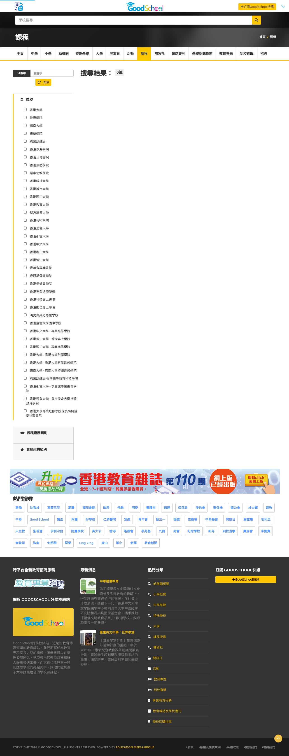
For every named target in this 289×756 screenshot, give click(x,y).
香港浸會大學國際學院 (45, 323)
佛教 (120, 508)
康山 (104, 543)
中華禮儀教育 (109, 581)
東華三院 (53, 508)
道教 (269, 508)
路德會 (128, 531)
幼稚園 (63, 53)
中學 (34, 53)
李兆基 (146, 531)
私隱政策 (232, 747)
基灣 (71, 508)
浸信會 (200, 508)
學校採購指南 (202, 53)
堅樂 (68, 543)
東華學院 (36, 133)
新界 (211, 531)
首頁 (262, 37)
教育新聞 (150, 543)
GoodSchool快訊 (245, 579)
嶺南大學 (36, 125)
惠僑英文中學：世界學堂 (117, 632)
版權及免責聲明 (210, 747)
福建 (167, 508)
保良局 (182, 508)
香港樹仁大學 (39, 252)
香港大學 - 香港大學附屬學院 (50, 354)
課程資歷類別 (33, 433)
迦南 (36, 543)
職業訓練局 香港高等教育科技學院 (54, 378)
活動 (130, 53)
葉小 (119, 543)
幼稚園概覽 (158, 584)
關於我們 (250, 747)
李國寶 (265, 531)
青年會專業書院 (41, 268)
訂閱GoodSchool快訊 (257, 7)
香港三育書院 (39, 157)
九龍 (162, 531)
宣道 (127, 519)
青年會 (143, 519)
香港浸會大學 (39, 228)
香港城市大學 (39, 189)
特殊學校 (82, 53)
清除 (43, 82)
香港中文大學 (39, 244)
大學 (99, 53)
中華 (18, 519)
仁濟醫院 (109, 519)
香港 (112, 531)
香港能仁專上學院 (42, 307)
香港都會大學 (39, 236)
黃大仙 (96, 531)
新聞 (133, 543)
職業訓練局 (38, 141)
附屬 (74, 519)
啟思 (106, 508)
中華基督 (211, 519)
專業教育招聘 (160, 700)
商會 (176, 531)
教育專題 (226, 53)
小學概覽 (157, 594)
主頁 (20, 53)
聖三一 (160, 519)
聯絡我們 (268, 747)
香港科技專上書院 (42, 299)
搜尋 (22, 73)
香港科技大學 (39, 181)
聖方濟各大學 (39, 212)
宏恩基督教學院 (41, 276)
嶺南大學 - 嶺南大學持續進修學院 (53, 370)
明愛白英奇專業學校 (44, 315)
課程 (273, 37)
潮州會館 (88, 508)
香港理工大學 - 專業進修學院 (50, 347)
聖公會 (235, 508)
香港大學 (36, 110)
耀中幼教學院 (39, 173)
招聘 (264, 53)
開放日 (115, 53)
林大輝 (253, 508)
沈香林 (34, 508)
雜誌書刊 (178, 53)
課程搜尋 (157, 637)
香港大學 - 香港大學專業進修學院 (53, 362)
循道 (176, 519)
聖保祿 (218, 508)
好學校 (90, 519)
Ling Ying (86, 543)
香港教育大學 (39, 204)
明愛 (135, 508)
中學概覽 (157, 605)
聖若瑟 (37, 531)
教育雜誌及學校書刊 (164, 711)
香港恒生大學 (39, 260)
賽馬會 (248, 531)
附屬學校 (77, 531)
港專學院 (36, 118)
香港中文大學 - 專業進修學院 (50, 331)
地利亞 (265, 519)
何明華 (52, 543)
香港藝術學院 (39, 220)
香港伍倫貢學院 (41, 283)
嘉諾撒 (248, 519)
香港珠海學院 (39, 149)
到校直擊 (247, 53)
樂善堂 (20, 543)
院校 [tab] (26, 99)
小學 (48, 53)
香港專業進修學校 (42, 291)
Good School (39, 519)
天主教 (20, 531)
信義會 (192, 519)
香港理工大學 (39, 197)
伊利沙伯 (56, 531)
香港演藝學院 (39, 165)
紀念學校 (193, 531)
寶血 (60, 519)
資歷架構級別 (33, 449)
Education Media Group (135, 747)
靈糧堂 (151, 508)
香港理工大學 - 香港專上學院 (50, 339)
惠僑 (18, 508)
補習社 (160, 53)
